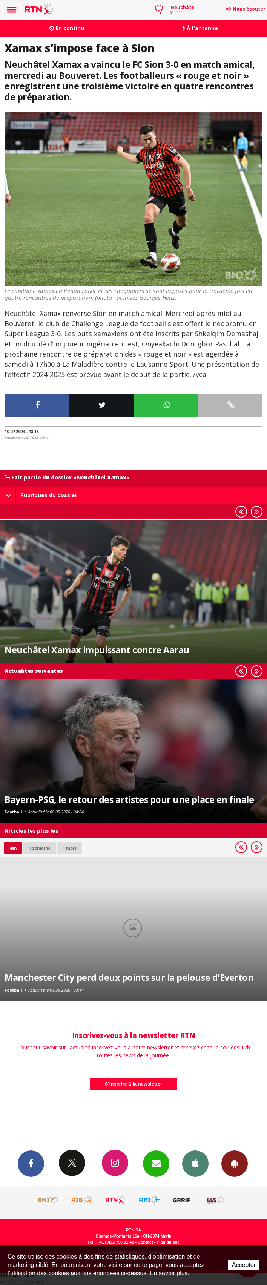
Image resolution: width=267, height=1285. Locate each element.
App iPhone (195, 1163)
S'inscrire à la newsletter (133, 1084)
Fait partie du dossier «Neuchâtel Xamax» (67, 478)
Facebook (31, 1163)
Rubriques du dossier (41, 495)
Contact (145, 1242)
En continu (66, 28)
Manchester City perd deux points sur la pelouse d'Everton (129, 977)
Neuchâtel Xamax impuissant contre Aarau (97, 650)
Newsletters (156, 1163)
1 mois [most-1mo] (70, 848)
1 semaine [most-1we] (40, 848)
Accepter (244, 1265)
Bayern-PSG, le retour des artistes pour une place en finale (129, 799)
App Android (234, 1163)
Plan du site (168, 1242)
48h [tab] (13, 848)
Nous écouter (249, 9)
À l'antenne (200, 28)
